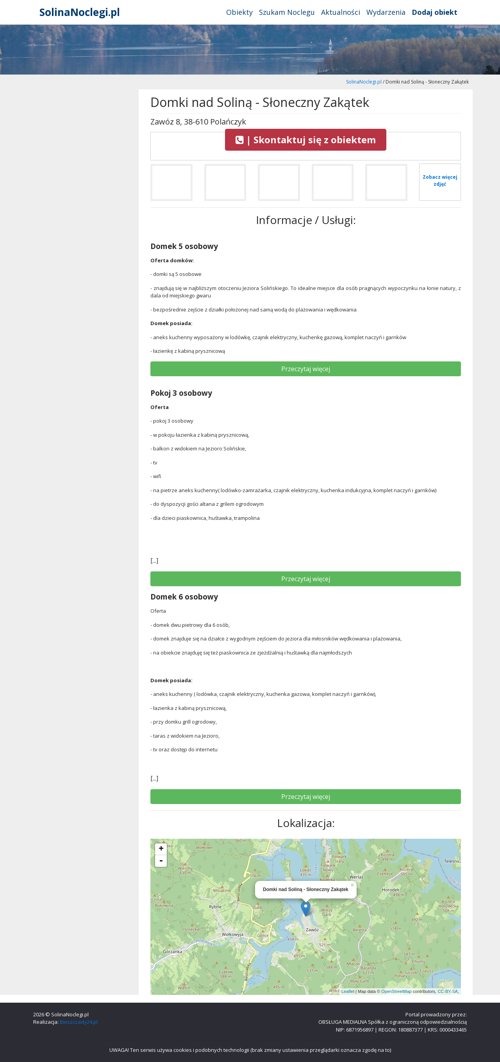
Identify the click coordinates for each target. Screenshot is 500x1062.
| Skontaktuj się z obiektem (306, 139)
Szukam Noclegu (287, 12)
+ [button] (161, 849)
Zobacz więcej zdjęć (440, 180)
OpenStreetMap (396, 991)
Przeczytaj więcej (305, 369)
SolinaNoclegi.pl (79, 12)
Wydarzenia (385, 12)
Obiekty (239, 12)
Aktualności (340, 12)
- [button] (161, 861)
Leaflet (347, 991)
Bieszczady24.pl (79, 1021)
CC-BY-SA (448, 991)
